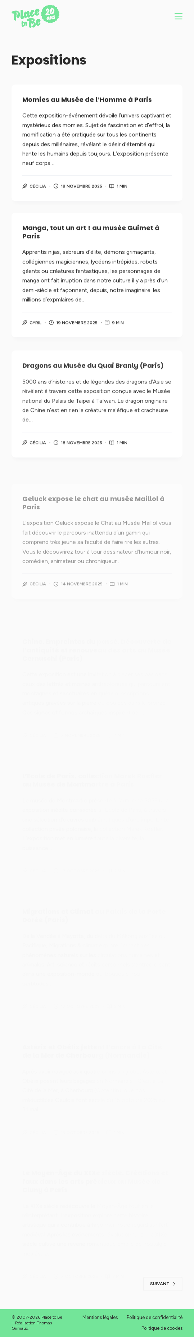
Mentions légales (100, 1317)
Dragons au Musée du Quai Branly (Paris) (93, 371)
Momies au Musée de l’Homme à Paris (87, 100)
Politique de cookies (161, 1328)
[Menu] (178, 16)
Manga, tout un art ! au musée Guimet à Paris (90, 233)
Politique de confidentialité (154, 1317)
